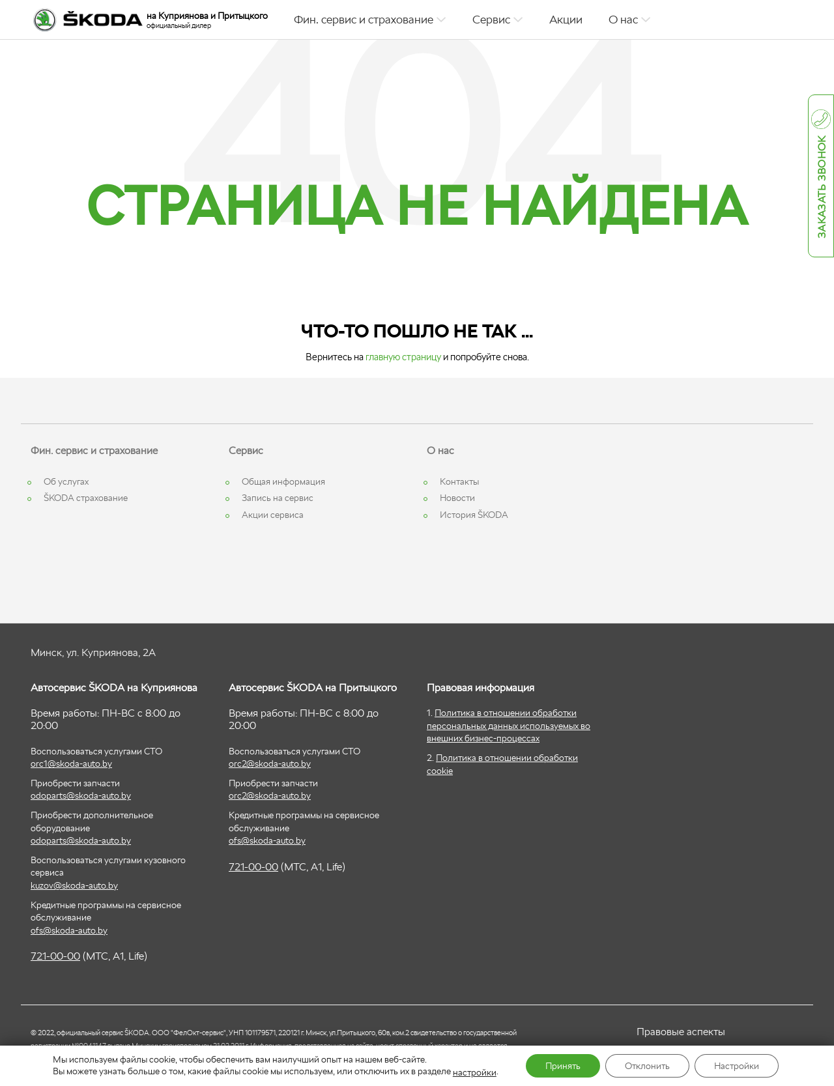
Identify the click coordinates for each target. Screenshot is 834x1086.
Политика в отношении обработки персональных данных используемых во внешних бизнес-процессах (508, 725)
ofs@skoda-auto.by (69, 930)
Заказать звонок (822, 187)
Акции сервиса (273, 514)
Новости (457, 498)
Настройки (736, 1066)
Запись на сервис (277, 498)
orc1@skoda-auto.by (71, 763)
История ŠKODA (474, 514)
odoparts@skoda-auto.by (81, 795)
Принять (563, 1066)
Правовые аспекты (681, 1031)
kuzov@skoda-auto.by (74, 885)
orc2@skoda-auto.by (270, 763)
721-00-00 (55, 956)
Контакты (459, 481)
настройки (474, 1072)
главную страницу (403, 356)
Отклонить (647, 1066)
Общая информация (283, 481)
